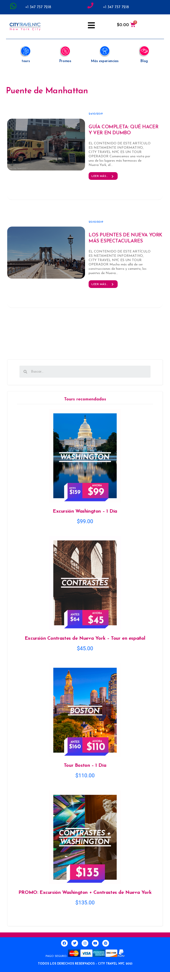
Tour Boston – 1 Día (85, 765)
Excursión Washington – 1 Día (85, 511)
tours (26, 61)
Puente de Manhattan (47, 91)
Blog (144, 61)
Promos (65, 61)
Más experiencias (105, 61)
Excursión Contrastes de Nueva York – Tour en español (85, 638)
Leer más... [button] (103, 176)
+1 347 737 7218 (38, 7)
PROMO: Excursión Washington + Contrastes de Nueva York (85, 892)
